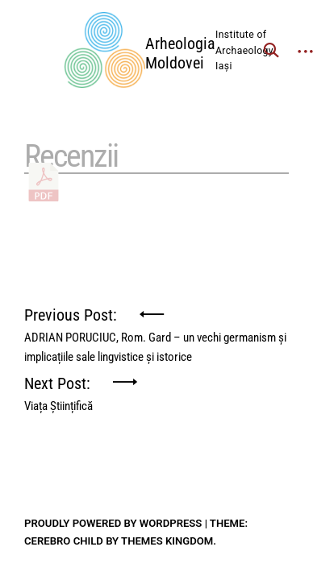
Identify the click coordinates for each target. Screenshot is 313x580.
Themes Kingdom (167, 541)
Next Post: (58, 389)
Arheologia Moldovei (180, 53)
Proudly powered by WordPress (113, 523)
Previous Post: (156, 321)
